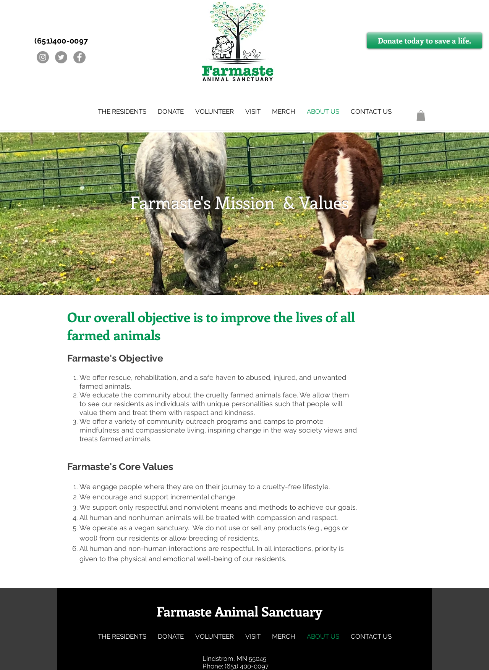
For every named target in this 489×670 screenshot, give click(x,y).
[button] (122, 111)
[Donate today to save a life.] (424, 40)
